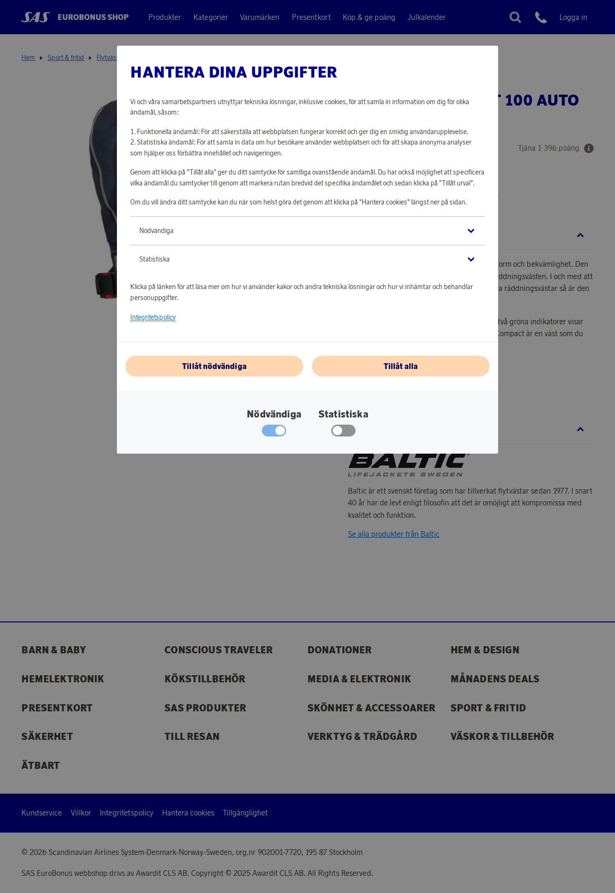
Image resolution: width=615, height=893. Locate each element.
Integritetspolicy (153, 317)
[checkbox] (343, 432)
